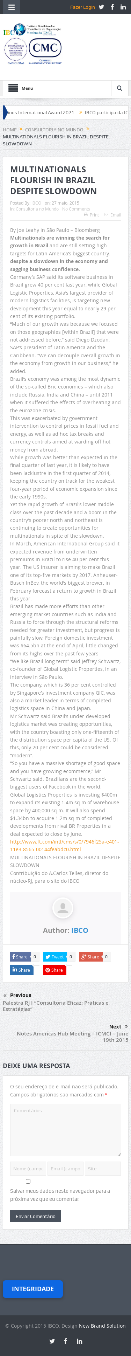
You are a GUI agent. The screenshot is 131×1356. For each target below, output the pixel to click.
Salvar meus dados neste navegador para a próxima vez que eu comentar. (60, 1195)
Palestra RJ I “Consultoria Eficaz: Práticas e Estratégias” (56, 1006)
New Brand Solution (102, 1325)
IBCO (36, 203)
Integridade (33, 1289)
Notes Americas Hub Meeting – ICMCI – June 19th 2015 (73, 1037)
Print (91, 215)
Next (118, 1027)
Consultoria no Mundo (37, 209)
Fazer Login (82, 7)
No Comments (76, 209)
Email (112, 215)
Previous (17, 996)
